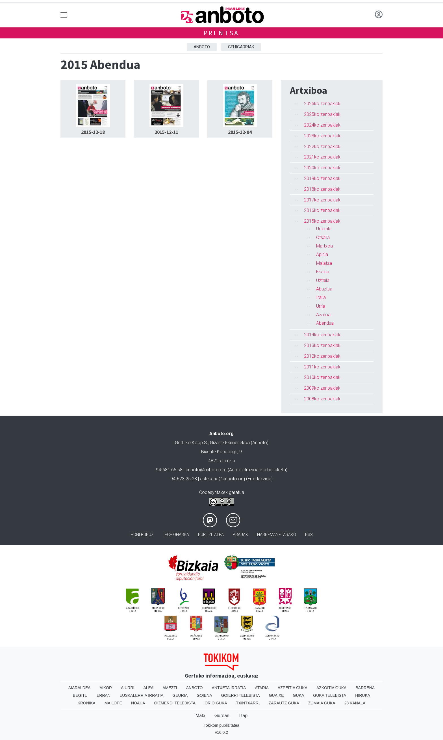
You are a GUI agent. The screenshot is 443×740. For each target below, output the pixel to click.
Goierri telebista (240, 695)
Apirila (322, 254)
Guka (298, 695)
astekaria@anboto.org (222, 478)
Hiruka (362, 695)
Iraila (321, 297)
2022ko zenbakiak (322, 146)
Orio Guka (216, 703)
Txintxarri (248, 703)
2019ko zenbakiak (322, 178)
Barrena (365, 687)
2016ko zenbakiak (322, 210)
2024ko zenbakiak (322, 125)
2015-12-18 (93, 132)
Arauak (240, 534)
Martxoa (324, 246)
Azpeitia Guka (292, 687)
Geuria (180, 695)
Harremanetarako (276, 534)
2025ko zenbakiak (322, 114)
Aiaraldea (79, 687)
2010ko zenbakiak (322, 377)
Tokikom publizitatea (221, 725)
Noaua (138, 703)
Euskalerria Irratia (141, 695)
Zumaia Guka (321, 703)
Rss (309, 534)
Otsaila (323, 237)
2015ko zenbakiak (322, 221)
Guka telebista (329, 695)
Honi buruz (142, 534)
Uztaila (322, 280)
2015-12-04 (240, 132)
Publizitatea (211, 534)
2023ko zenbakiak (322, 135)
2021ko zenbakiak (322, 157)
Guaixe (276, 695)
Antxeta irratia (229, 687)
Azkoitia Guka (331, 687)
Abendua (325, 323)
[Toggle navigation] (64, 15)
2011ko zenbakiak (322, 367)
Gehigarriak (241, 46)
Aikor (105, 687)
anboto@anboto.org (206, 469)
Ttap (242, 715)
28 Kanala (355, 703)
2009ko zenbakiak (322, 388)
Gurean (221, 715)
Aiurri (127, 687)
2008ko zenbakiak (322, 399)
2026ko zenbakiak (322, 103)
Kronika (86, 703)
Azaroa (323, 314)
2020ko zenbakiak (322, 167)
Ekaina (322, 271)
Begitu (80, 695)
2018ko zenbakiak (322, 189)
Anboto (202, 46)
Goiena (204, 695)
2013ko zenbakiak (322, 345)
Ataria (262, 687)
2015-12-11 (166, 132)
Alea (148, 687)
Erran (103, 695)
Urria (320, 306)
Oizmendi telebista (175, 703)
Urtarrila (323, 228)
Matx (200, 715)
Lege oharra (176, 534)
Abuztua (324, 289)
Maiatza (324, 263)
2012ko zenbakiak (322, 356)
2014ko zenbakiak (322, 334)
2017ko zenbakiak (322, 200)
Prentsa (222, 33)
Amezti (169, 687)
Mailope (113, 703)
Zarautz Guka (284, 703)
